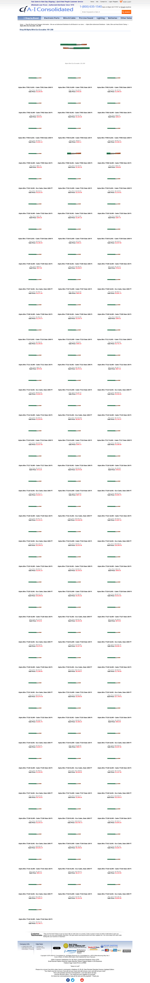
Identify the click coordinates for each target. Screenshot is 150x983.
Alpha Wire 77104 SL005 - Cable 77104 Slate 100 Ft (75, 239)
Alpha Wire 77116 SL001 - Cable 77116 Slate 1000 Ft (35, 440)
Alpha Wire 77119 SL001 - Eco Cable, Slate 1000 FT (35, 491)
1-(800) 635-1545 (91, 6)
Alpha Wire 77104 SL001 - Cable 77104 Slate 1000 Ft (35, 239)
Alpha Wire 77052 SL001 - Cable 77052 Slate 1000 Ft (114, 87)
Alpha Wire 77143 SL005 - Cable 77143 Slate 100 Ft (75, 894)
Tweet (55, 948)
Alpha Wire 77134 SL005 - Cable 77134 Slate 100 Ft (75, 743)
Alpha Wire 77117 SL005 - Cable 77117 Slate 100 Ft (35, 465)
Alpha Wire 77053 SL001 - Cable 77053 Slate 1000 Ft (75, 112)
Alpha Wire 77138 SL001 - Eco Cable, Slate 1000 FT (114, 793)
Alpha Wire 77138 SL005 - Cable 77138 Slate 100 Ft (35, 818)
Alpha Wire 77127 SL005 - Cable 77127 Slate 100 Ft (114, 617)
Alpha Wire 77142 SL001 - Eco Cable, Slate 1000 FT (75, 869)
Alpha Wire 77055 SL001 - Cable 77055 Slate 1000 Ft (114, 138)
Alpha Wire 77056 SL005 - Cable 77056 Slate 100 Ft (114, 163)
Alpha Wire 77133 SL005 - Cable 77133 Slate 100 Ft (114, 717)
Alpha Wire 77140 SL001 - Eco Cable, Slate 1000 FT (35, 843)
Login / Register (113, 1)
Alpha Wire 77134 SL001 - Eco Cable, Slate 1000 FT (35, 743)
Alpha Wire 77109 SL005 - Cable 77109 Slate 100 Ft (114, 314)
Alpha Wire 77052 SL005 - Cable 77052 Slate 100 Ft (35, 112)
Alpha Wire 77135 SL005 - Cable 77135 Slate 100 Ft (35, 768)
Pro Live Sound (86, 18)
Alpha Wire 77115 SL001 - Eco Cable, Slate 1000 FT (75, 415)
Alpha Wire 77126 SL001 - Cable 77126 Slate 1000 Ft (114, 591)
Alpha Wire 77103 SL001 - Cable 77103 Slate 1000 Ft (75, 213)
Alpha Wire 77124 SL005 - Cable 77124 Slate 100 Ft (114, 566)
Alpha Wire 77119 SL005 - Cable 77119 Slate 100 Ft (75, 491)
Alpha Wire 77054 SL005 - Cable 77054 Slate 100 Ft (75, 138)
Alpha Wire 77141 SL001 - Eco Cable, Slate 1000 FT (114, 843)
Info (97, 1)
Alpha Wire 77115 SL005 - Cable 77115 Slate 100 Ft (114, 415)
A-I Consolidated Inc (60, 955)
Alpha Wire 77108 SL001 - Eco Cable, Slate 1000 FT (114, 289)
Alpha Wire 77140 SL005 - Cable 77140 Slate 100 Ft (75, 843)
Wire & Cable (69, 18)
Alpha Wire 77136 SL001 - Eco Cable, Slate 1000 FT (75, 768)
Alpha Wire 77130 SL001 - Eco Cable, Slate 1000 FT (75, 667)
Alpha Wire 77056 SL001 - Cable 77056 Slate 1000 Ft (75, 163)
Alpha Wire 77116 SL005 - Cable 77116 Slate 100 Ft (75, 440)
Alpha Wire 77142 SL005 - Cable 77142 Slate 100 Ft (114, 869)
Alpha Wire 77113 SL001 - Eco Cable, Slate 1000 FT (35, 390)
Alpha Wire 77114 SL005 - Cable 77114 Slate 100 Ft (35, 415)
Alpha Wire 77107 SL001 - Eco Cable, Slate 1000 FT (35, 289)
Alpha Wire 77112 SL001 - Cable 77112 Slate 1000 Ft (75, 365)
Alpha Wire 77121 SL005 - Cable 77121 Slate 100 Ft (114, 516)
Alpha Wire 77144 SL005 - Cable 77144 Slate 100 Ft (35, 919)
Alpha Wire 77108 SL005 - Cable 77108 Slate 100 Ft (35, 314)
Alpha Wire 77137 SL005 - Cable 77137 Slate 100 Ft (75, 793)
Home (92, 1)
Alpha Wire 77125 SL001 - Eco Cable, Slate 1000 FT (35, 591)
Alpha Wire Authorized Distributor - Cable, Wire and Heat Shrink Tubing (106, 24)
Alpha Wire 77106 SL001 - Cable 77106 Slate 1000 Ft (75, 264)
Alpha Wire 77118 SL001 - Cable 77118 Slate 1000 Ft (75, 465)
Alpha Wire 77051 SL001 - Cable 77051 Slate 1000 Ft (35, 87)
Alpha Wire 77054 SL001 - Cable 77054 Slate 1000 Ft (35, 138)
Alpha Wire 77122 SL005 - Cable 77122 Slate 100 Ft (75, 541)
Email (123, 7)
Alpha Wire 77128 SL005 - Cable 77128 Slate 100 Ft (75, 642)
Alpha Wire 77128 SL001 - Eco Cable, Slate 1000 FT (35, 642)
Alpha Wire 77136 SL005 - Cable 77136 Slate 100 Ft (114, 768)
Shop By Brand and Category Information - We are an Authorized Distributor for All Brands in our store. (55, 24)
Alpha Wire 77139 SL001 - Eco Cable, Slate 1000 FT (75, 818)
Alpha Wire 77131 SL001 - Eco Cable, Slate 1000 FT (35, 692)
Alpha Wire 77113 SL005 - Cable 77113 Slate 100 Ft (75, 390)
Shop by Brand (32, 18)
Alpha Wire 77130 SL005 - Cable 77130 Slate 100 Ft (114, 667)
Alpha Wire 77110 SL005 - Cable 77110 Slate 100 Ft (75, 339)
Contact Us (103, 1)
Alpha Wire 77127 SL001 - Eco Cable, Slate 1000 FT (75, 617)
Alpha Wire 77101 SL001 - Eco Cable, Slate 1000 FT (35, 188)
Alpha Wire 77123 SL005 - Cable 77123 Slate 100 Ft (35, 566)
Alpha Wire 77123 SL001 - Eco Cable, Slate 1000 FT (114, 541)
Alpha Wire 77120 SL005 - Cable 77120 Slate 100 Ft (35, 516)
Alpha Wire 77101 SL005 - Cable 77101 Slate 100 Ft (75, 188)
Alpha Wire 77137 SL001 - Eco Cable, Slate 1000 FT (35, 793)
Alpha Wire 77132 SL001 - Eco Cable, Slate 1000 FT (114, 692)
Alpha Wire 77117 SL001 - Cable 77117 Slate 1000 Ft (114, 440)
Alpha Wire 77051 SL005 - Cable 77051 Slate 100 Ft (75, 87)
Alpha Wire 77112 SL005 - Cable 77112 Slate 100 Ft (114, 365)
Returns (38, 949)
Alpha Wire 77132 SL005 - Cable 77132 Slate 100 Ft (35, 717)
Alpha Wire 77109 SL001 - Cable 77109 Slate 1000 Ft (75, 314)
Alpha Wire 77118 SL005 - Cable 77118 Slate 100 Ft (114, 465)
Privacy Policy (40, 948)
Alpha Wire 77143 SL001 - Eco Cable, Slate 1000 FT (35, 894)
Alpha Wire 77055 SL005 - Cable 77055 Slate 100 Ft (35, 163)
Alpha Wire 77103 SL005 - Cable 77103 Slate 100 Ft (114, 213)
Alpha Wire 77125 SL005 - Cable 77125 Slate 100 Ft (75, 591)
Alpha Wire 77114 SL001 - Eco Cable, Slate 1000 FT (114, 390)
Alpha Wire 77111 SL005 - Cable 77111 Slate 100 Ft (35, 365)
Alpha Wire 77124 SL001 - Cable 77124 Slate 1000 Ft (75, 566)
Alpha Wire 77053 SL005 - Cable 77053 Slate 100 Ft (114, 112)
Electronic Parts (51, 18)
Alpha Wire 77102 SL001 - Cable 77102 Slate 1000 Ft (114, 188)
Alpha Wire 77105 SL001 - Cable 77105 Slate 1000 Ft (114, 239)
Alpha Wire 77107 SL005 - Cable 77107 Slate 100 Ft (75, 289)
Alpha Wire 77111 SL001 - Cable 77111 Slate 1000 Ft (114, 339)
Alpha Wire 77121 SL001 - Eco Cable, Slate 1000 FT (75, 516)
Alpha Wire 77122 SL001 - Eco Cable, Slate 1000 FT (35, 541)
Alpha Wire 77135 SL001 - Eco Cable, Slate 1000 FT (114, 743)
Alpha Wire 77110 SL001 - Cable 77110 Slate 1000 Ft (35, 339)
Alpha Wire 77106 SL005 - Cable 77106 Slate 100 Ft (114, 264)
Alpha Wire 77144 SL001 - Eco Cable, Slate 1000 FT (114, 894)
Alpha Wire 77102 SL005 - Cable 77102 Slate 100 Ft (35, 213)
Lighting (101, 18)
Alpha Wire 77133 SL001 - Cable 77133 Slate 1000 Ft (75, 717)
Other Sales (126, 18)
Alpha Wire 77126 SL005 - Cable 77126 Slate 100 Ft (35, 617)
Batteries (112, 18)
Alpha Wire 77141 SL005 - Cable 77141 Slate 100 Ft (35, 869)
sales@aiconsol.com (28, 948)
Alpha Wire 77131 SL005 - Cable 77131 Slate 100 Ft (75, 692)
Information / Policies (27, 949)
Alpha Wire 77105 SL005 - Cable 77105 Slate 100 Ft (35, 264)
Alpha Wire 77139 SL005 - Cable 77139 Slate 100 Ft (114, 818)
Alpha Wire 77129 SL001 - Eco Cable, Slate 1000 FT (114, 642)
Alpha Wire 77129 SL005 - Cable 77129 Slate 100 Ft (35, 667)
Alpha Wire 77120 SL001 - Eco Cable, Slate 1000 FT (114, 491)
